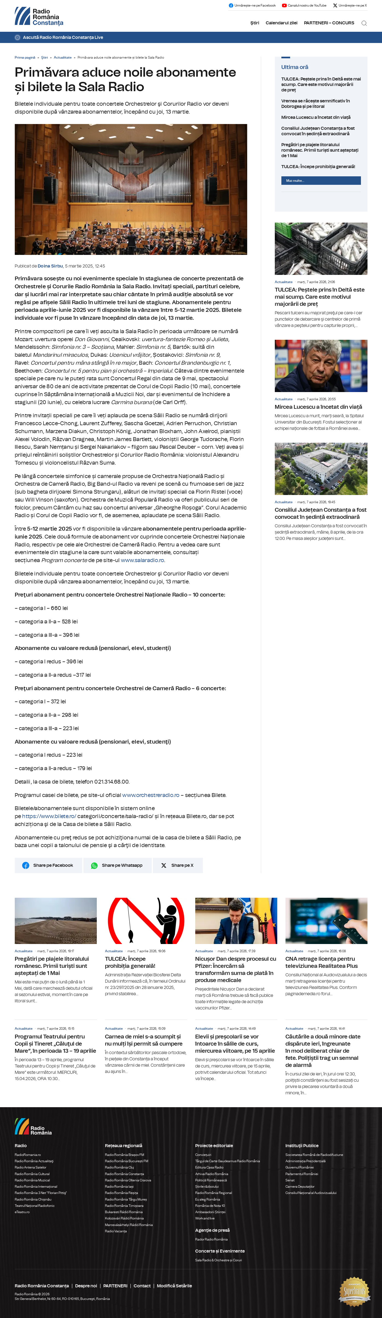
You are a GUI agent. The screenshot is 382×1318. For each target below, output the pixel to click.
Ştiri (254, 23)
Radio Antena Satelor (30, 1167)
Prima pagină (25, 57)
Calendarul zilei (282, 23)
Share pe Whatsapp (122, 865)
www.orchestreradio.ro (150, 795)
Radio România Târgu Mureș (126, 1199)
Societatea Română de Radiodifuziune (314, 1154)
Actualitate (63, 57)
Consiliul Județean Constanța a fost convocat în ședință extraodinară (321, 131)
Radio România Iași (119, 1186)
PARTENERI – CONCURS (329, 23)
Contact (142, 1286)
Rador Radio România (211, 1239)
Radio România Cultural (32, 1174)
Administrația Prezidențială (305, 1161)
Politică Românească (211, 1180)
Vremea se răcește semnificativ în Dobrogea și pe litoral (321, 104)
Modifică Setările (174, 1286)
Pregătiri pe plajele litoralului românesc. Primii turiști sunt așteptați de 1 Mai (321, 150)
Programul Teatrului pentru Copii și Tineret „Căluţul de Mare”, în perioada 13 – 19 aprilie (56, 1051)
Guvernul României (299, 1167)
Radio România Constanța (124, 1174)
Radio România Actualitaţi (34, 1161)
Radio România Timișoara (124, 1205)
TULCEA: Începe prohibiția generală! (321, 166)
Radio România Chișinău (33, 1199)
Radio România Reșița (121, 1193)
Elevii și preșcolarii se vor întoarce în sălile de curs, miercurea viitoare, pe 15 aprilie (236, 1051)
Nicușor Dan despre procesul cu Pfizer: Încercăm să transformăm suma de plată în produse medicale (236, 954)
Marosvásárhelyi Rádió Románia (129, 1225)
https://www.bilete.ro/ (49, 816)
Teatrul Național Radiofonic (35, 1205)
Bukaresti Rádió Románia (124, 1212)
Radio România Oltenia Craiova (128, 1180)
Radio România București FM (126, 1161)
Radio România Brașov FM (124, 1154)
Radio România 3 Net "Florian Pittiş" (41, 1193)
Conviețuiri (203, 1154)
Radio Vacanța (116, 1231)
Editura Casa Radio (209, 1167)
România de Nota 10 (210, 1205)
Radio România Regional (213, 1193)
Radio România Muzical (32, 1180)
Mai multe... (295, 180)
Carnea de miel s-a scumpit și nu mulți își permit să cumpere (146, 1047)
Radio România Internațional (36, 1186)
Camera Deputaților (299, 1186)
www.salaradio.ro (142, 560)
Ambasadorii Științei (210, 1212)
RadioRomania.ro (28, 1154)
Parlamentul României (301, 1174)
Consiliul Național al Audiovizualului (311, 1193)
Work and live (205, 1218)
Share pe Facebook (53, 865)
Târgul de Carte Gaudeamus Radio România (227, 1161)
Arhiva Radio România (211, 1174)
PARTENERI (115, 1286)
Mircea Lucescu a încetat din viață (321, 117)
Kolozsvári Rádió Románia (124, 1218)
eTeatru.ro (22, 1212)
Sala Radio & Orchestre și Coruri (218, 1260)
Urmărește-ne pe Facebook (252, 5)
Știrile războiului (207, 1186)
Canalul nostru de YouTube (304, 5)
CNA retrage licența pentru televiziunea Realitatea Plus (326, 947)
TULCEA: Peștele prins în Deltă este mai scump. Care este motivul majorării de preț (321, 85)
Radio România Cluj (119, 1167)
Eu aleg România (207, 1199)
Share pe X (182, 865)
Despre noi (86, 1286)
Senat (289, 1180)
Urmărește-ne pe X (350, 5)
